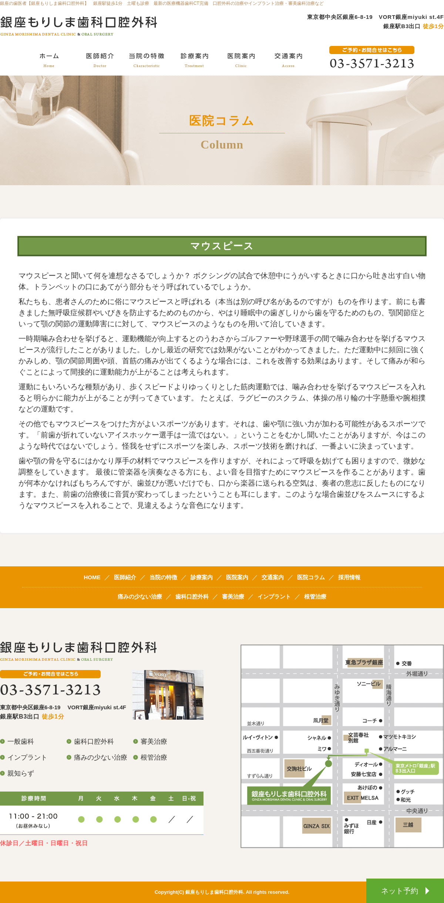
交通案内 (273, 577)
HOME (92, 577)
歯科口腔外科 (192, 596)
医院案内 (237, 577)
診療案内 (202, 577)
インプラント (274, 596)
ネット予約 (405, 891)
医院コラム (311, 577)
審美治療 (233, 596)
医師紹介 (125, 577)
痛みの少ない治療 (140, 596)
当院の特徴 (163, 577)
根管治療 (315, 596)
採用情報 (349, 577)
